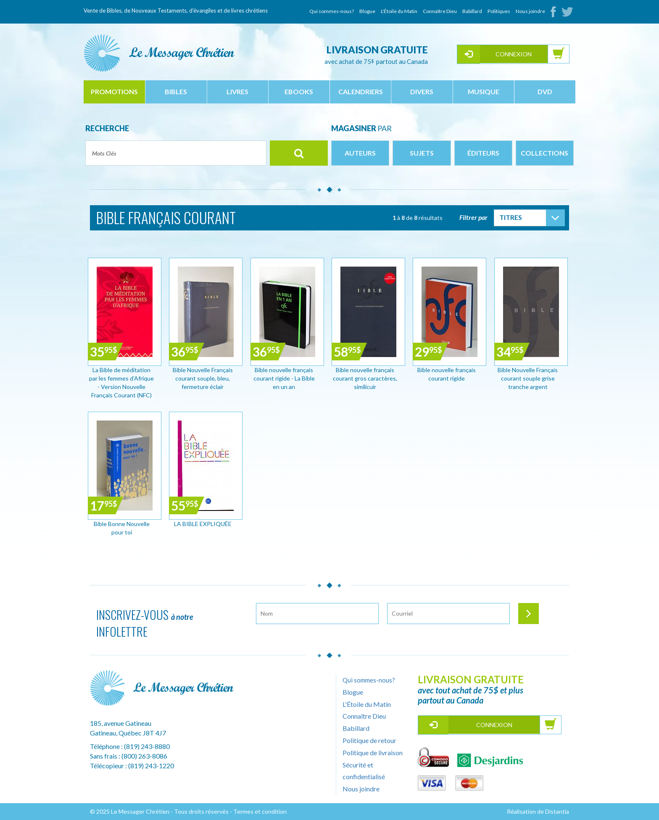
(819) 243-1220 (151, 766)
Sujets (422, 153)
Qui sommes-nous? (331, 11)
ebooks (299, 91)
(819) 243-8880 (147, 746)
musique (483, 91)
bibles (176, 91)
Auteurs (360, 153)
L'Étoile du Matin (399, 11)
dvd (545, 91)
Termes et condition (260, 811)
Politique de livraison (373, 753)
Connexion (514, 54)
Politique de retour (369, 740)
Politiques (499, 11)
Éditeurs (483, 153)
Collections (544, 153)
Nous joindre (530, 11)
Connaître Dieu (440, 11)
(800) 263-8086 (144, 756)
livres (237, 91)
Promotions (114, 91)
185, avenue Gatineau (120, 723)
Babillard (472, 11)
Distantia (557, 811)
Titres (510, 217)
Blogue (367, 11)
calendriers (360, 91)
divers (421, 91)
